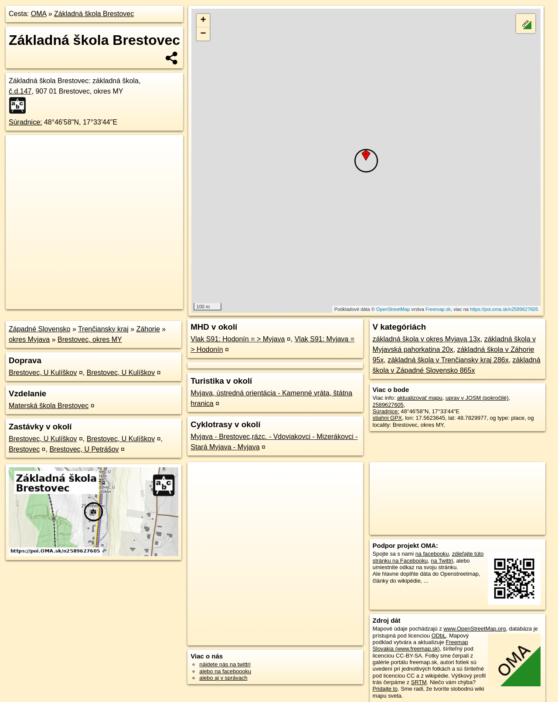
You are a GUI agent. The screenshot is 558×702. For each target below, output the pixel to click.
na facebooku (432, 553)
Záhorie (148, 329)
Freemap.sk (438, 309)
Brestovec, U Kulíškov (43, 372)
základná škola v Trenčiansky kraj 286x (448, 360)
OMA (39, 13)
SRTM (419, 682)
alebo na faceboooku (225, 671)
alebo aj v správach (223, 678)
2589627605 (388, 405)
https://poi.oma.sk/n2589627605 (504, 309)
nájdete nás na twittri (224, 664)
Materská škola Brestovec (48, 405)
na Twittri (442, 560)
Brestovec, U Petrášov (84, 449)
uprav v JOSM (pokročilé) (477, 398)
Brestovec (24, 449)
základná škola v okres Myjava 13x (426, 339)
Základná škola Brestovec (94, 13)
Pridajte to (385, 688)
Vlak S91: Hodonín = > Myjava (238, 339)
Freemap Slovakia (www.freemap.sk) (420, 645)
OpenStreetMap (393, 309)
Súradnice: (25, 122)
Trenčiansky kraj (103, 329)
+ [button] (203, 20)
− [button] (203, 33)
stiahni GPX (387, 418)
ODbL (439, 635)
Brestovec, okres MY (90, 339)
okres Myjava (29, 339)
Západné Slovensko (39, 329)
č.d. (20, 91)
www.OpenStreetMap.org (474, 628)
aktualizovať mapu (419, 398)
